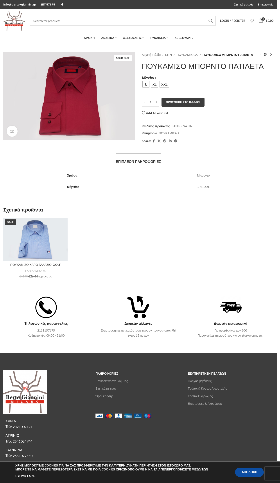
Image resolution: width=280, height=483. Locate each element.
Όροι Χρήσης (104, 396)
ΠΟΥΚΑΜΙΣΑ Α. (187, 55)
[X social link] (159, 141)
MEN (168, 55)
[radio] (146, 84)
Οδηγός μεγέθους (200, 381)
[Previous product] (260, 54)
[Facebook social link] (62, 5)
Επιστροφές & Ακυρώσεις (205, 403)
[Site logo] (14, 20)
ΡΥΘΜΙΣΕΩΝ (24, 476)
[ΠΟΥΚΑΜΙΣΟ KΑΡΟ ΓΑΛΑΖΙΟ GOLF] (35, 239)
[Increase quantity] (156, 102)
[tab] (138, 159)
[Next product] (270, 54)
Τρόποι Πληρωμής (200, 396)
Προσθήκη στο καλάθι (183, 102)
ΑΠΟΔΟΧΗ (249, 472)
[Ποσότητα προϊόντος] (150, 102)
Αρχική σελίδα (151, 55)
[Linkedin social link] (170, 141)
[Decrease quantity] (144, 102)
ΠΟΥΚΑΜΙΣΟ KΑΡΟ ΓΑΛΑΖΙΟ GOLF (35, 264)
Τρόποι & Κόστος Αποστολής (207, 388)
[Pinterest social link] (165, 141)
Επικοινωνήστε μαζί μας (111, 381)
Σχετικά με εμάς (105, 388)
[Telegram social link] (176, 141)
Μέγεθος (148, 77)
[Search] (123, 21)
